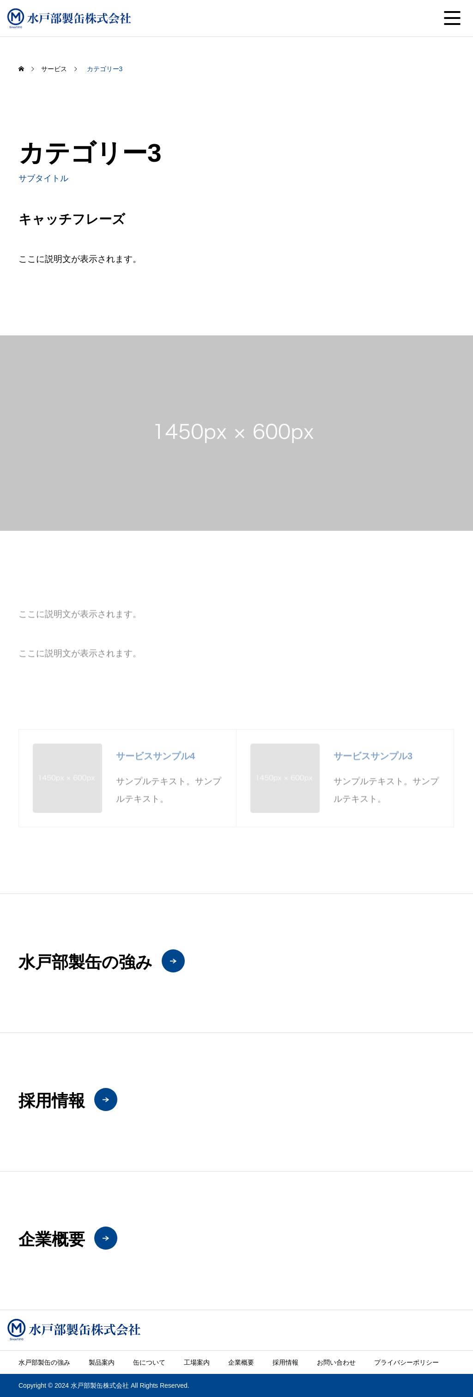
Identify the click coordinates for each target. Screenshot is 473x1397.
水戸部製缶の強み (44, 1362)
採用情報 (285, 1362)
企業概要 (241, 1362)
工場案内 (197, 1362)
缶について (149, 1362)
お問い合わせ (336, 1362)
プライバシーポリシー (406, 1362)
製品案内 (102, 1362)
